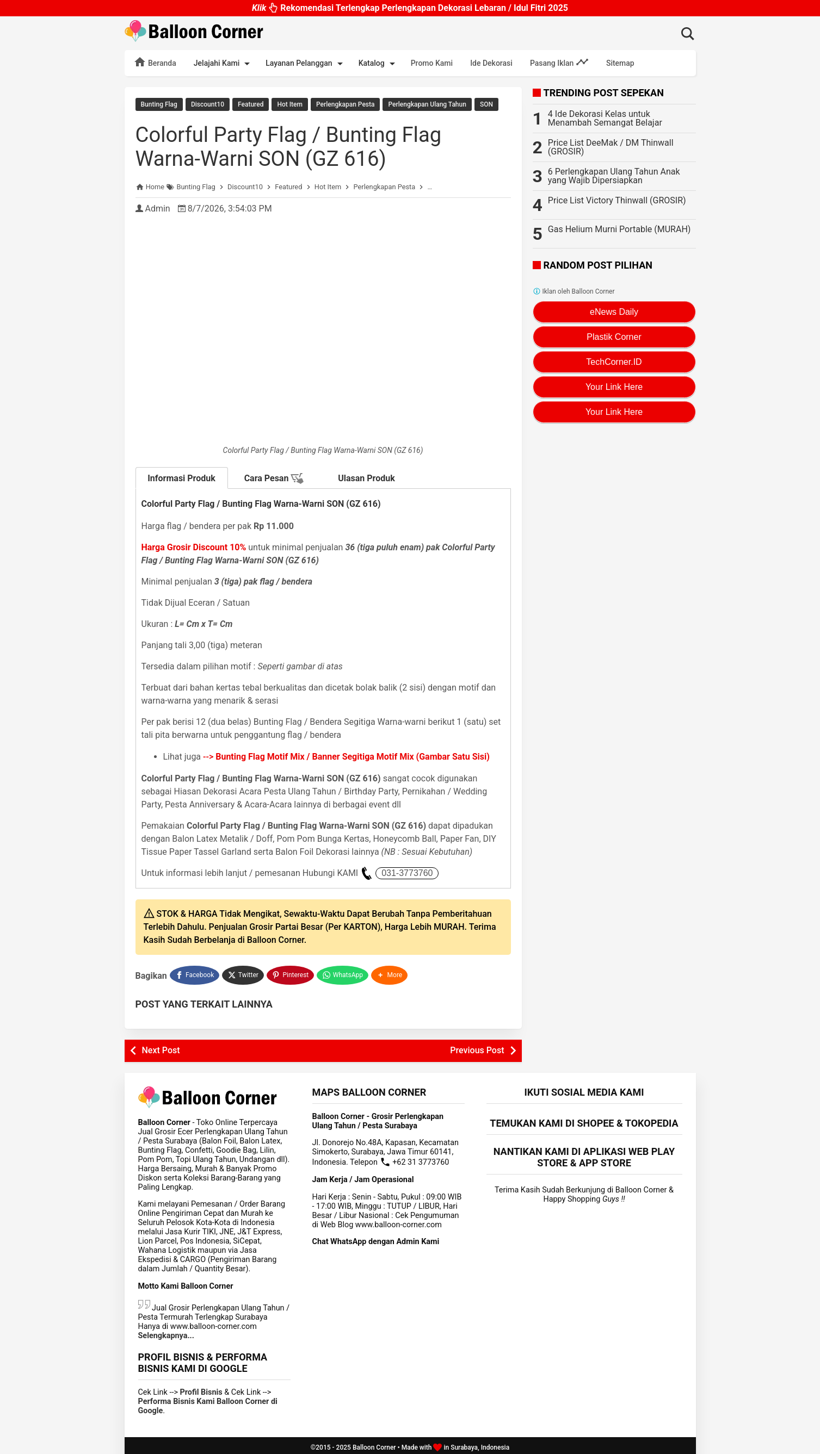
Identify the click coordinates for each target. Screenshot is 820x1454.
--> (346, 755)
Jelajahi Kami (224, 63)
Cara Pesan (274, 477)
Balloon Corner (374, 1443)
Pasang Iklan (559, 62)
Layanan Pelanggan (306, 63)
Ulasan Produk (366, 477)
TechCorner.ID (614, 361)
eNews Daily (614, 311)
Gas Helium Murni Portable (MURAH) (619, 229)
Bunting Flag (159, 104)
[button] (391, 973)
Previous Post (477, 1046)
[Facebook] (195, 973)
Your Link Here (614, 387)
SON (486, 104)
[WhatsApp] (343, 973)
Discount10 (207, 104)
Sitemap (620, 63)
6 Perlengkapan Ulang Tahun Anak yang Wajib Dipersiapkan (614, 175)
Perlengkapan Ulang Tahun (427, 104)
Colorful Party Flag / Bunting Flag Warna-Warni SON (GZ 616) (295, 145)
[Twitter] (243, 973)
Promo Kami (432, 63)
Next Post (161, 1046)
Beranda (154, 62)
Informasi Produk (181, 477)
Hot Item (290, 104)
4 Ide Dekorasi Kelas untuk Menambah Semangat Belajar (605, 118)
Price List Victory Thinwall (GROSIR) (617, 200)
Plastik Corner (614, 336)
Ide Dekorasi (491, 63)
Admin (157, 207)
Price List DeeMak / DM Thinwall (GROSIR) (611, 147)
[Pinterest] (291, 973)
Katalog (379, 63)
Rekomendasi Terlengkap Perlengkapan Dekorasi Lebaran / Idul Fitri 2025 (410, 8)
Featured (250, 104)
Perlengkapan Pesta (345, 104)
